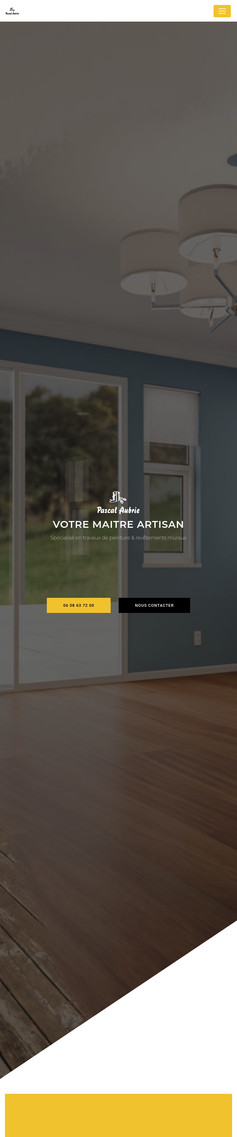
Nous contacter (154, 605)
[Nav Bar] (222, 11)
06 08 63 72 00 (78, 605)
